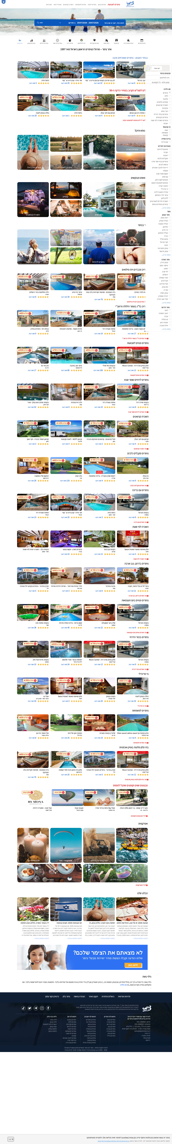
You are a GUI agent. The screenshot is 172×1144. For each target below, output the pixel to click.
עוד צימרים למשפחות (140, 743)
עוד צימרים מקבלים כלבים (138, 485)
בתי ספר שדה (71, 1040)
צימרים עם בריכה (71, 1042)
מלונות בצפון (53, 1031)
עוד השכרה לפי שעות (140, 559)
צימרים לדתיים (71, 1026)
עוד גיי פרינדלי (142, 706)
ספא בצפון (53, 1026)
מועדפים (49, 4)
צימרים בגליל (111, 1036)
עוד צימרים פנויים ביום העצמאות (137, 632)
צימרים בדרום (111, 1024)
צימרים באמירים (91, 1020)
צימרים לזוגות (92, 4)
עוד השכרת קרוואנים (140, 449)
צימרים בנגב (111, 1026)
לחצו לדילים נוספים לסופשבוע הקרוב (134, 120)
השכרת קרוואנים (68, 4)
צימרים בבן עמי (91, 1031)
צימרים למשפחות (80, 4)
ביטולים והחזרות (108, 996)
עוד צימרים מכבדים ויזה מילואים (137, 302)
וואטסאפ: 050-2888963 (142, 1024)
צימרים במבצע (71, 1020)
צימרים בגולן (111, 1033)
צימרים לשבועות (114, 4)
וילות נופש (53, 1020)
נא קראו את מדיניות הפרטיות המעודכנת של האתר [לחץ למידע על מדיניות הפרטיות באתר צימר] (113, 1141)
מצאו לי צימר (57, 4)
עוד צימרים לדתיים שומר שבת (137, 412)
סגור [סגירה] (10, 1139)
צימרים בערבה (110, 1029)
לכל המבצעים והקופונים (138, 816)
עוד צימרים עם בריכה (140, 522)
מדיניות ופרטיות (124, 996)
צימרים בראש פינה (90, 1036)
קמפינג (74, 1036)
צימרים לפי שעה (71, 1033)
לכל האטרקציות (141, 885)
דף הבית (147, 1033)
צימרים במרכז (111, 1022)
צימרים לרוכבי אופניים (69, 1038)
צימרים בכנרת (111, 1031)
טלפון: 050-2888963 (143, 1022)
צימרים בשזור (91, 1024)
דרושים (148, 1040)
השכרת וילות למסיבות (50, 1024)
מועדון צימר (146, 1038)
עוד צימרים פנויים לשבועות (138, 375)
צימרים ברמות (91, 1038)
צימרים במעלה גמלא (89, 1042)
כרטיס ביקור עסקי (52, 996)
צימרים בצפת (91, 1033)
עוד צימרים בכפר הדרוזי (139, 669)
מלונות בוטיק (53, 1029)
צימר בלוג (66, 996)
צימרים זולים (72, 1022)
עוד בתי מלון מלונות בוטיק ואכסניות (136, 779)
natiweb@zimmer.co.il (142, 1031)
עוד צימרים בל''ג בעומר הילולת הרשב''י (134, 338)
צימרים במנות (91, 1040)
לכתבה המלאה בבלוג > (41, 938)
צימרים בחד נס (91, 1022)
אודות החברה (146, 1035)
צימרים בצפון (102, 4)
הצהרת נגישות (79, 996)
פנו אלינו (123, 984)
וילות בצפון (53, 1022)
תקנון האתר (93, 996)
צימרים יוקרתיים (71, 1024)
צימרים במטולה (91, 1029)
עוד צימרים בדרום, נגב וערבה (138, 596)
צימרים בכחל (92, 1026)
